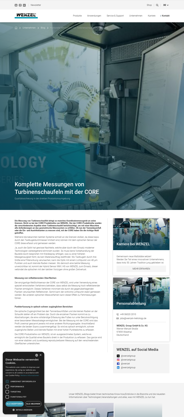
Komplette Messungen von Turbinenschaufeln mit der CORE (79, 27)
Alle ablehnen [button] (33, 404)
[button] (166, 5)
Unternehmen (29, 27)
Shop (149, 5)
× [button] (40, 355)
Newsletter (36, 5)
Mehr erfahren (141, 268)
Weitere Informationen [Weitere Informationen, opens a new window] (29, 375)
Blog (43, 27)
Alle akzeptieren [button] (14, 404)
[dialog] (23, 383)
